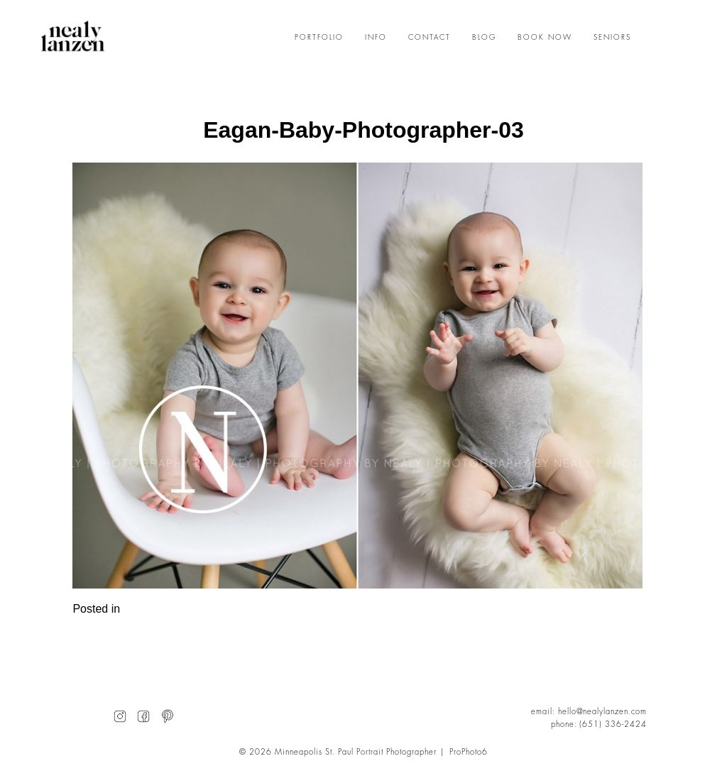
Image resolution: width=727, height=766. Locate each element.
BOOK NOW (545, 37)
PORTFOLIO (319, 37)
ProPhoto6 (468, 752)
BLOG (484, 37)
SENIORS (612, 37)
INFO (376, 37)
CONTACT (429, 37)
